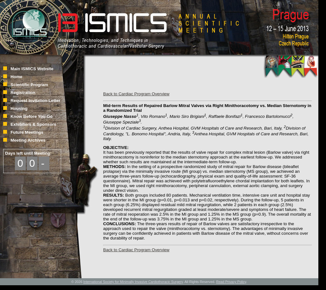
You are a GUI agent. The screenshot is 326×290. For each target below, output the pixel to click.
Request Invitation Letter (35, 100)
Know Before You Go (32, 116)
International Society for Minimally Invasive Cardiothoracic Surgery (133, 282)
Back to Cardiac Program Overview (136, 93)
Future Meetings (27, 132)
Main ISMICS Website (32, 68)
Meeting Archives (28, 140)
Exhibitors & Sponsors (33, 124)
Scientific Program (29, 84)
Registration (23, 92)
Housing (19, 108)
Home (16, 76)
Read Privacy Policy (231, 282)
